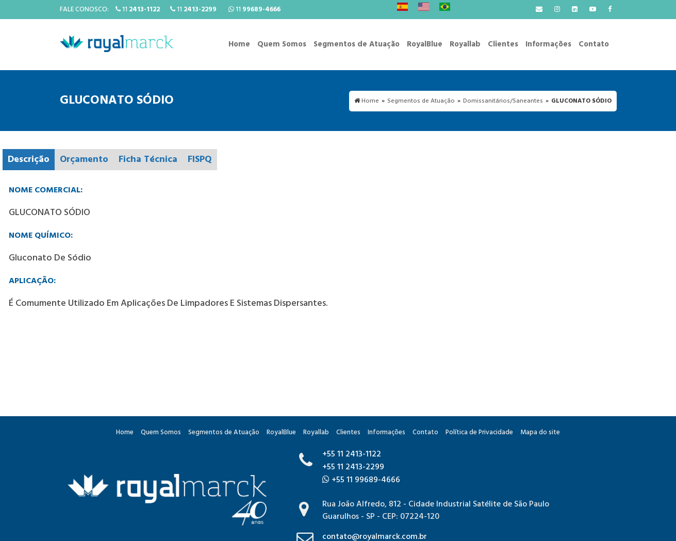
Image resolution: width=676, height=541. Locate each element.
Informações (548, 44)
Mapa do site (540, 432)
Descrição (29, 159)
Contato (594, 44)
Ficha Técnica (148, 159)
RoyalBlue (424, 44)
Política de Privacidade (479, 432)
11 (138, 9)
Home (239, 44)
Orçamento (84, 159)
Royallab (465, 44)
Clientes (503, 44)
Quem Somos (281, 44)
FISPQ (200, 159)
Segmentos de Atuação (357, 44)
